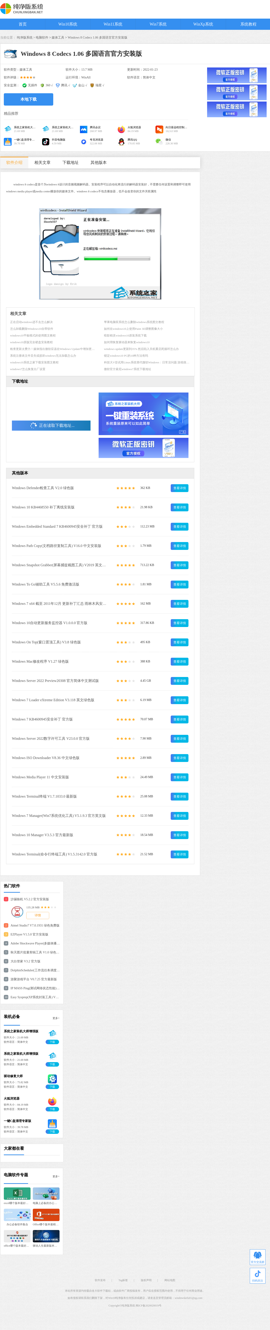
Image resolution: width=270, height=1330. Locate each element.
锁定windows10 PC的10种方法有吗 (126, 355)
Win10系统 (67, 24)
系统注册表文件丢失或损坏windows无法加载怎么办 (43, 355)
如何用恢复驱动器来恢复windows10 (127, 342)
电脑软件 (42, 37)
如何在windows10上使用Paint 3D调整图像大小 (133, 328)
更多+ (56, 1018)
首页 (23, 24)
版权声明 (146, 1280)
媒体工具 (58, 37)
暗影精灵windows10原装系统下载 (125, 335)
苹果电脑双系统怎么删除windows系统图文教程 (134, 322)
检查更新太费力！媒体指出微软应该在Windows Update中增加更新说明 (55, 349)
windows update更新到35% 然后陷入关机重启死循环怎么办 (141, 349)
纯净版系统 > (26, 37)
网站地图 (169, 1280)
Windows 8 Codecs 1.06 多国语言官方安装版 (97, 37)
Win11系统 (113, 24)
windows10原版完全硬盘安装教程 (31, 342)
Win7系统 (158, 24)
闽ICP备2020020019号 (149, 1305)
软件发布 (100, 1280)
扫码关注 (257, 1276)
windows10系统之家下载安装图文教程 (34, 362)
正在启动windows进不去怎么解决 (31, 322)
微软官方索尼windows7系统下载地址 (127, 369)
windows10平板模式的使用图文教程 (33, 335)
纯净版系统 (128, 1305)
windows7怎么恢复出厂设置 (27, 369)
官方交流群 (257, 1258)
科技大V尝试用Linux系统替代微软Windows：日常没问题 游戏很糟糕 (148, 362)
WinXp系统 (203, 24)
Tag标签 (123, 1280)
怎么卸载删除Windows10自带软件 (31, 328)
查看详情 (179, 488)
